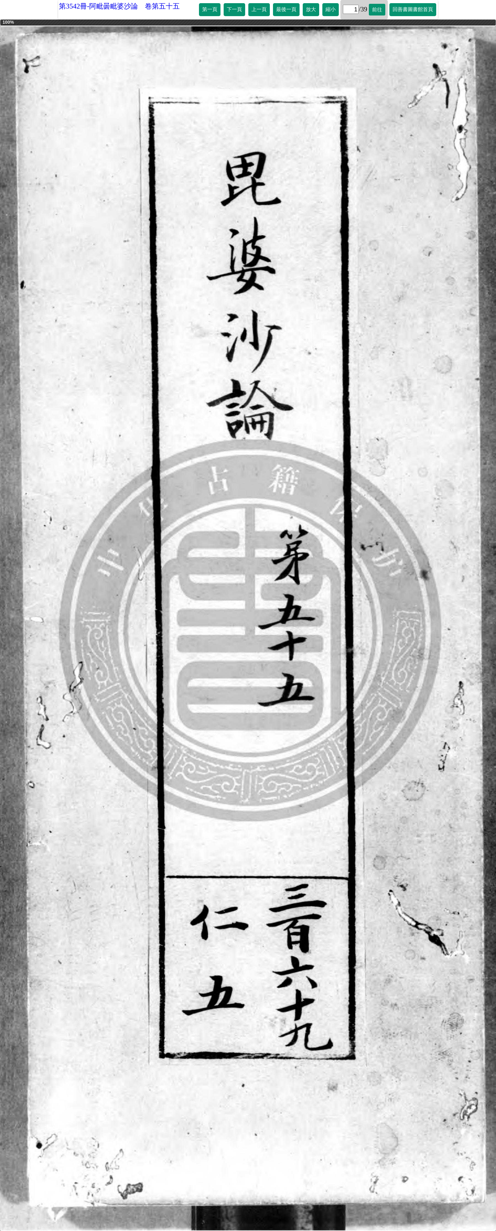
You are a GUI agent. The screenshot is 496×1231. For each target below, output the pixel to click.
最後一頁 (286, 9)
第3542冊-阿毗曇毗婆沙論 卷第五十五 (119, 6)
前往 (377, 9)
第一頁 (209, 9)
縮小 (331, 9)
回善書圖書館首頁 (413, 9)
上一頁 (259, 9)
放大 (311, 9)
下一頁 (234, 9)
